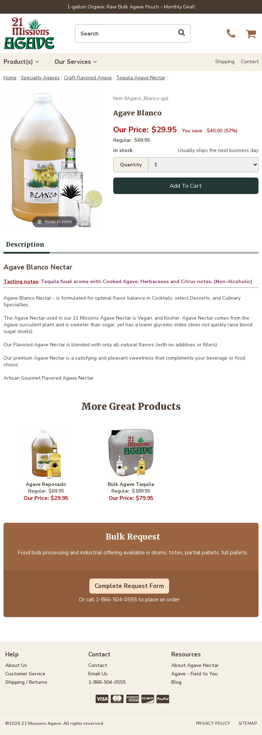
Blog (176, 682)
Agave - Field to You (194, 673)
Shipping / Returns (26, 682)
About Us (16, 665)
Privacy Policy (213, 723)
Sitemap (247, 723)
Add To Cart (186, 186)
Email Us (98, 673)
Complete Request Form (129, 586)
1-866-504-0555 (116, 599)
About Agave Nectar (195, 665)
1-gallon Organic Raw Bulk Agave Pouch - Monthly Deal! (131, 7)
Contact (249, 61)
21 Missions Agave (29, 33)
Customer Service (25, 673)
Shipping (225, 61)
